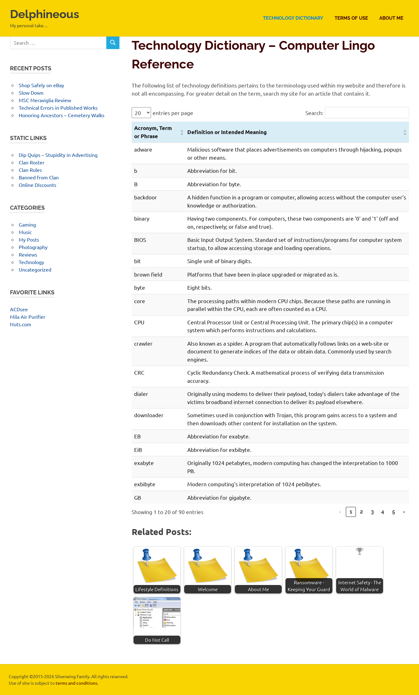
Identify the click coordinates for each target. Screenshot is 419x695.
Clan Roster (31, 162)
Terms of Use (351, 18)
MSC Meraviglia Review (45, 100)
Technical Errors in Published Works (58, 107)
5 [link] (393, 511)
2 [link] (361, 511)
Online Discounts (37, 185)
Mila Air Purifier (27, 316)
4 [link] (382, 511)
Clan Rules (30, 170)
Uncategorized (35, 269)
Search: (314, 112)
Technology (31, 262)
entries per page (173, 112)
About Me (391, 18)
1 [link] (351, 511)
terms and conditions (76, 683)
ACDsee (19, 309)
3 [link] (372, 511)
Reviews (28, 254)
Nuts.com (20, 324)
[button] (181, 132)
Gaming (27, 224)
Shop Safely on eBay (41, 85)
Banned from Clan (39, 177)
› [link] (404, 511)
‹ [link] (340, 511)
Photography (33, 247)
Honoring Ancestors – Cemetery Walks (61, 115)
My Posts (29, 239)
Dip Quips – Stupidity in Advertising (58, 155)
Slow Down (31, 92)
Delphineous (46, 14)
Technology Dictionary (293, 18)
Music (25, 232)
